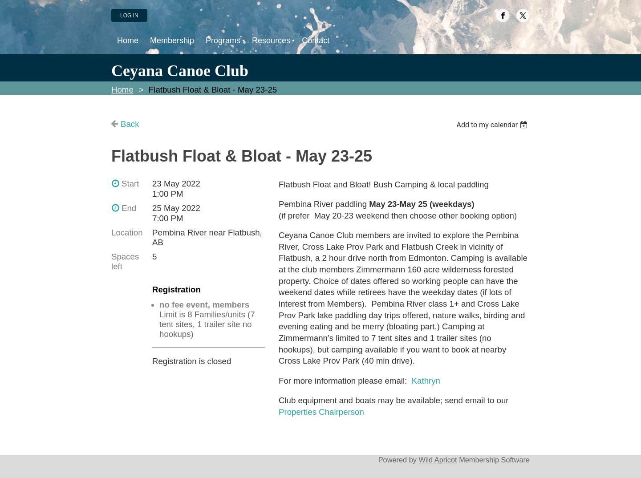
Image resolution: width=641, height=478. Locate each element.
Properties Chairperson (321, 412)
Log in (129, 15)
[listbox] (493, 124)
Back (130, 124)
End (129, 208)
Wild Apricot (437, 460)
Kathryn (426, 380)
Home (122, 89)
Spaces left (125, 261)
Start (130, 183)
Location (127, 232)
